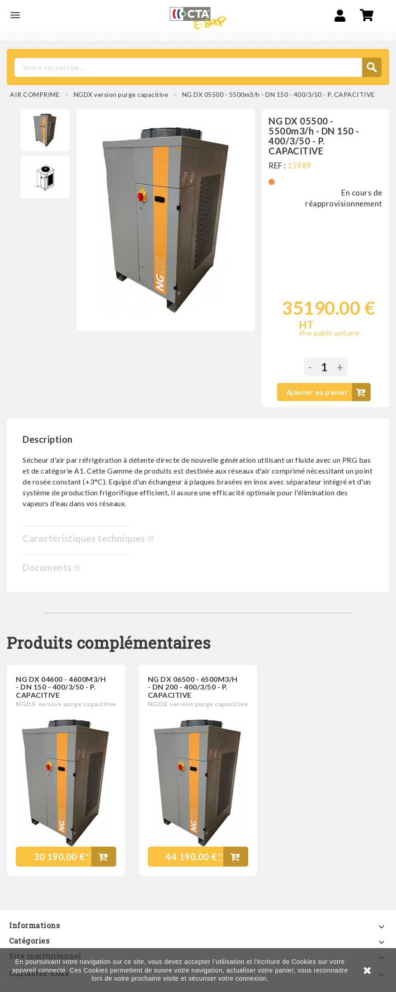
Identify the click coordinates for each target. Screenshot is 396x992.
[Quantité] (324, 367)
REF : (277, 165)
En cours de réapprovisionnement (343, 198)
